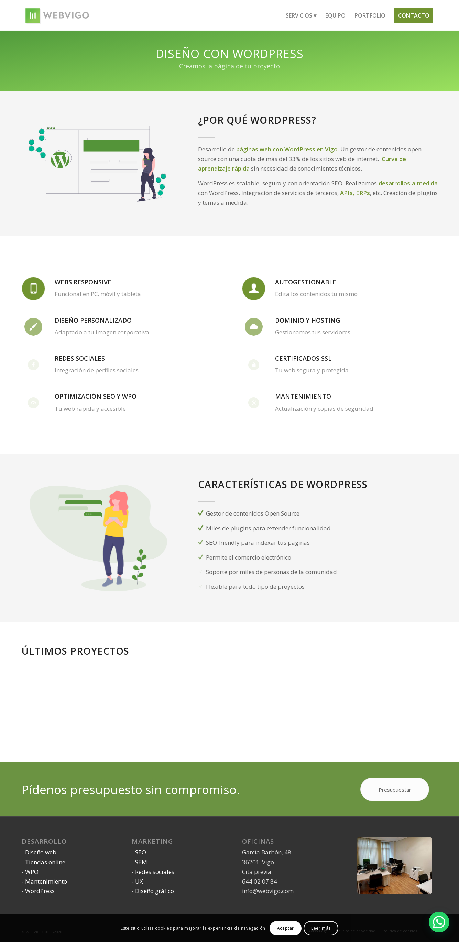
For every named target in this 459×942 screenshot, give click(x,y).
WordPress (40, 891)
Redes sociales (154, 872)
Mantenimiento (46, 881)
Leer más (321, 928)
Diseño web (40, 852)
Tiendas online (45, 862)
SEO (140, 852)
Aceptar (285, 928)
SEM (141, 862)
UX (139, 881)
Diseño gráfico (154, 891)
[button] (439, 922)
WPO (32, 872)
